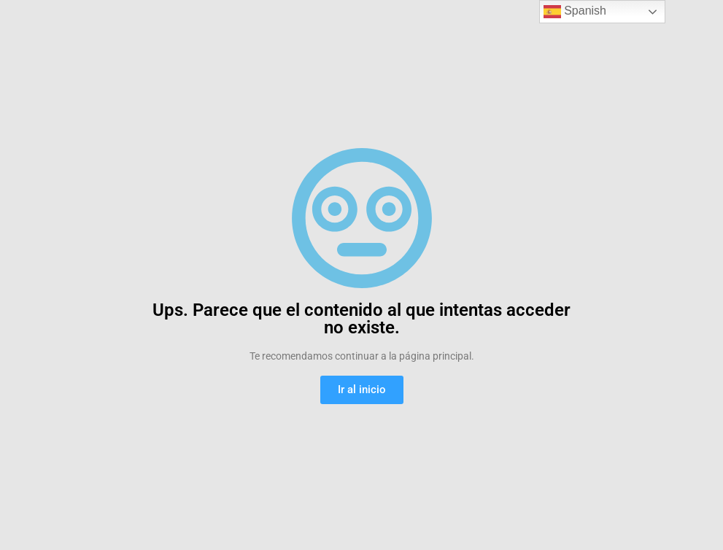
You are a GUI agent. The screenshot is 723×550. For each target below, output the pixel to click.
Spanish (575, 11)
